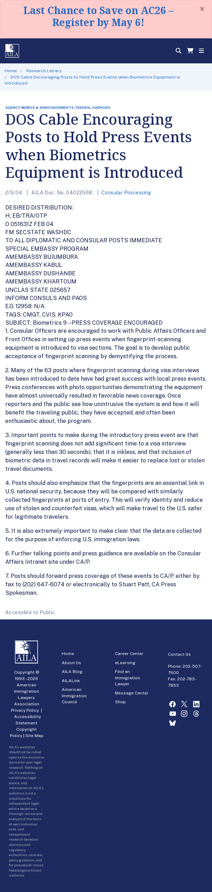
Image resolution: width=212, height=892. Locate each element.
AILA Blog (72, 671)
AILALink (71, 680)
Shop (120, 701)
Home (11, 70)
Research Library (43, 70)
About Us (71, 662)
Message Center (132, 693)
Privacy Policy (25, 710)
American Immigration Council (74, 695)
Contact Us (179, 654)
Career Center (129, 653)
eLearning (125, 662)
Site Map (34, 735)
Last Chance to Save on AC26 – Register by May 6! (98, 16)
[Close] (202, 8)
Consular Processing (126, 192)
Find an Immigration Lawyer (127, 677)
